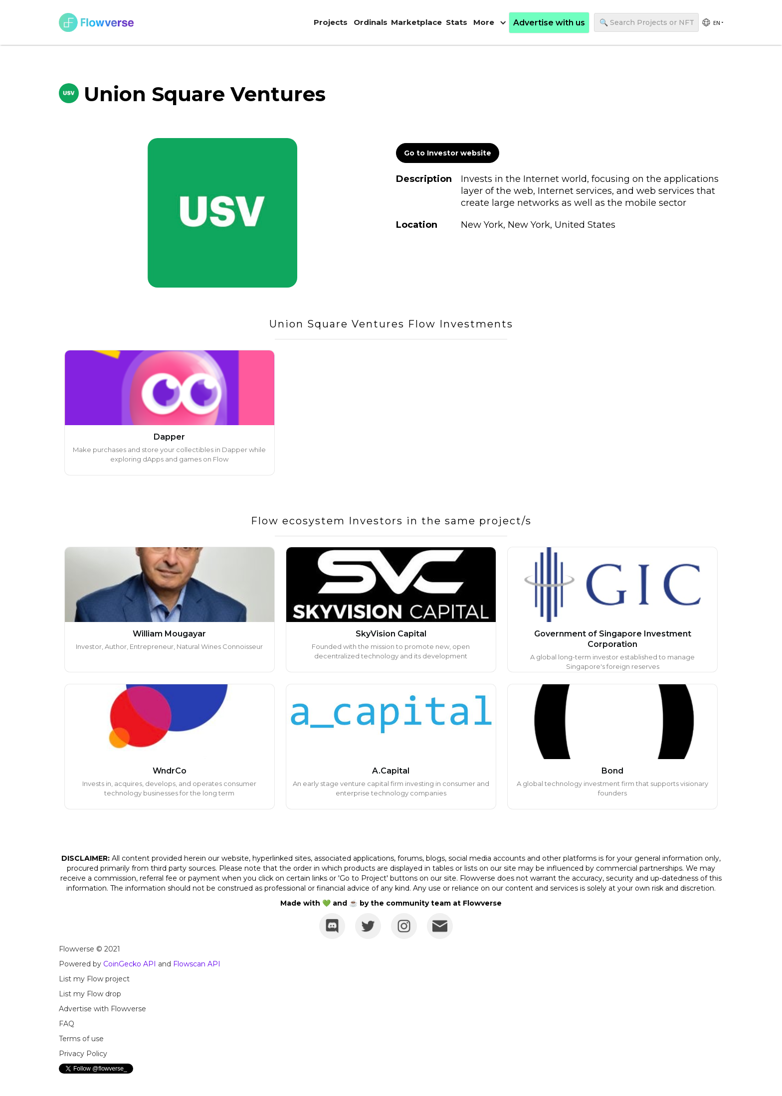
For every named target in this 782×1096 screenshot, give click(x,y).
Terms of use (81, 1038)
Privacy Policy (83, 1053)
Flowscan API (196, 963)
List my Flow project (94, 978)
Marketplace (416, 22)
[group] (712, 22)
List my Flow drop (90, 993)
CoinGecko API (129, 963)
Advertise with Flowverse (102, 1008)
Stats (456, 22)
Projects (331, 22)
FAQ (66, 1023)
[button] (489, 22)
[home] (96, 22)
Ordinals (371, 22)
